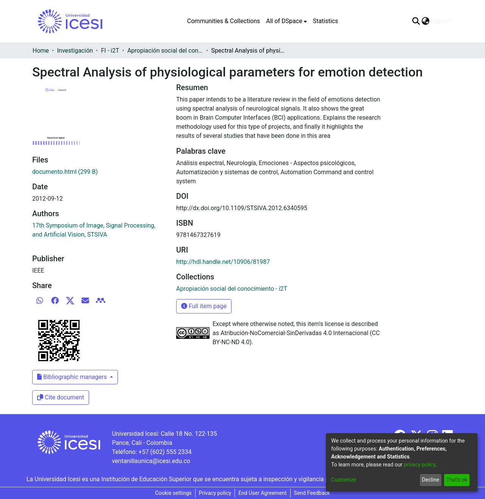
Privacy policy (215, 493)
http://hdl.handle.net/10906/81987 (223, 261)
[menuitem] (286, 21)
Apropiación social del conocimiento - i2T (165, 50)
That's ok (456, 480)
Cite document (60, 397)
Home (41, 50)
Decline (430, 480)
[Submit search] (416, 21)
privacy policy (419, 465)
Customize (343, 480)
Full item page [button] (204, 306)
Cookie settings (173, 493)
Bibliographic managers (72, 376)
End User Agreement (262, 493)
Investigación (75, 50)
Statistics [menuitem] (325, 21)
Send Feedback (312, 493)
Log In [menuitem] (439, 21)
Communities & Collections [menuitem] (223, 21)
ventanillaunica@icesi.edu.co (151, 461)
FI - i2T (110, 50)
